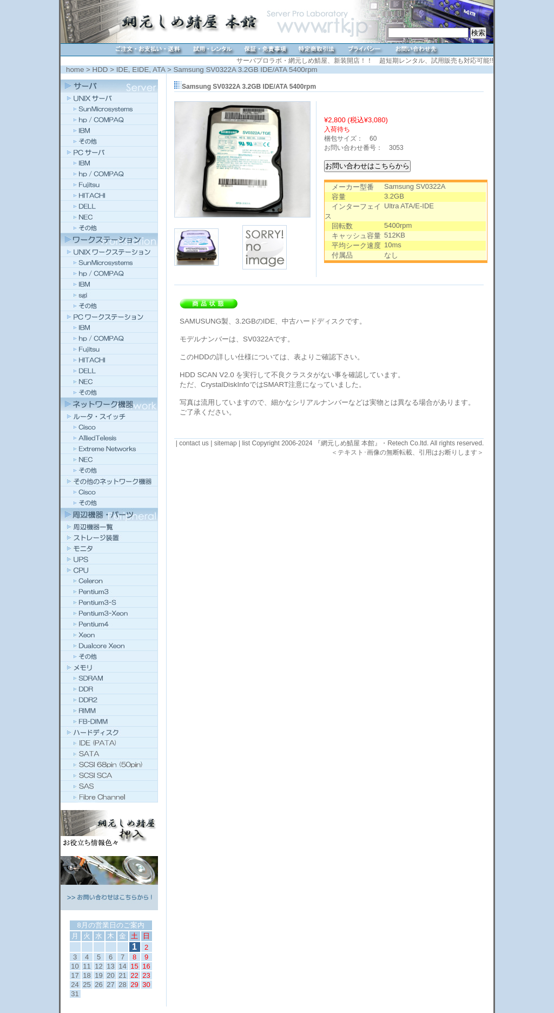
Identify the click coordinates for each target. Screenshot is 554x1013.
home (75, 69)
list (246, 443)
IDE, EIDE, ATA (141, 69)
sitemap (225, 443)
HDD (100, 69)
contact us (194, 443)
